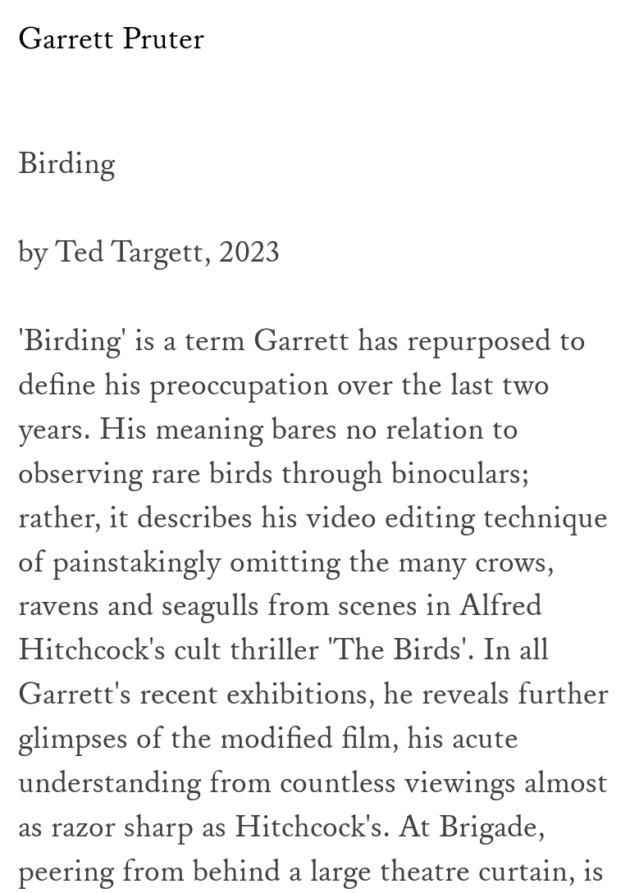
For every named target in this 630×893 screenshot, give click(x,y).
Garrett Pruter (111, 39)
